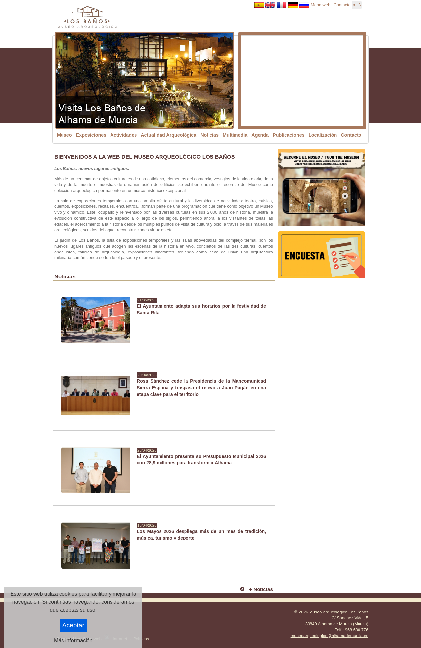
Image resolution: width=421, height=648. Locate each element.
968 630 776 (356, 629)
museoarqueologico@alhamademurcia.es (329, 635)
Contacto (342, 4)
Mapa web (320, 4)
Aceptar (73, 625)
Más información (73, 640)
